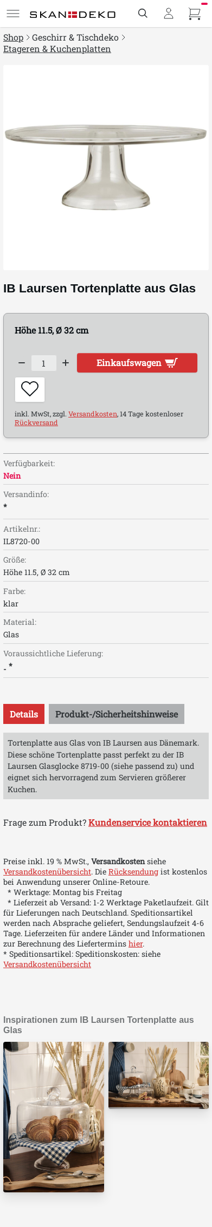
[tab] (23, 714)
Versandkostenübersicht (47, 871)
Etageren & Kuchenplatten (57, 48)
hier (136, 943)
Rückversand (36, 422)
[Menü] (13, 13)
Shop (13, 37)
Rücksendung (133, 871)
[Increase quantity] (66, 363)
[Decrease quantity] (22, 363)
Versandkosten (92, 413)
